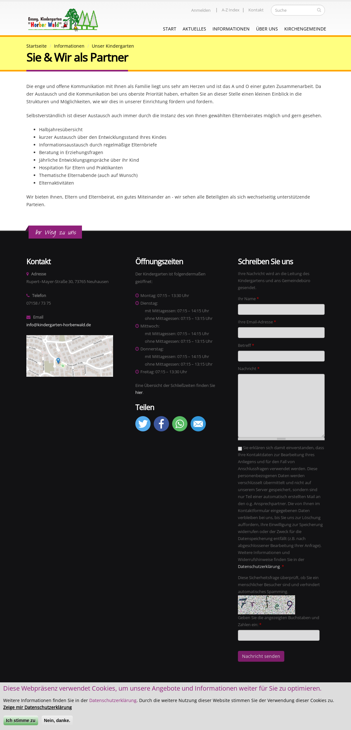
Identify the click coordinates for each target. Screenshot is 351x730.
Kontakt (256, 10)
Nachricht (249, 368)
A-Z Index (231, 10)
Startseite (36, 46)
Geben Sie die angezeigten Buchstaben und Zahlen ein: (278, 621)
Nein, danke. (57, 721)
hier (139, 392)
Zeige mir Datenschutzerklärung (37, 709)
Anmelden (201, 10)
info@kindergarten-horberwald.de (58, 325)
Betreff (246, 345)
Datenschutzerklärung (259, 566)
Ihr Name (248, 298)
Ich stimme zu (21, 721)
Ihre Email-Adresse (257, 322)
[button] (143, 430)
